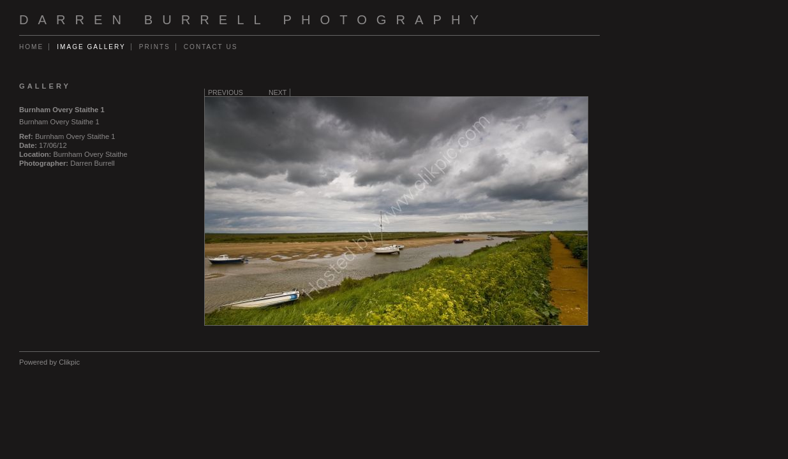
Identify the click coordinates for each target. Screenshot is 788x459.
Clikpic (69, 362)
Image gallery (91, 46)
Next (277, 92)
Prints (154, 46)
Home (31, 46)
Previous (225, 92)
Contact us (211, 46)
